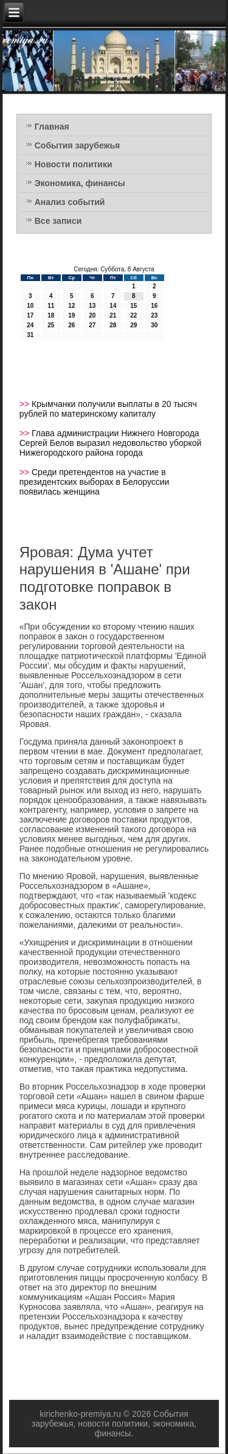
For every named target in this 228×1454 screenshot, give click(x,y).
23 (154, 315)
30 (154, 325)
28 (112, 325)
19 (71, 315)
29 (133, 325)
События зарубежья (77, 145)
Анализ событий (70, 202)
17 (30, 315)
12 (71, 305)
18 (50, 315)
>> (25, 404)
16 (154, 305)
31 (30, 335)
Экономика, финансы (80, 183)
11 (50, 305)
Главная (52, 126)
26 (71, 325)
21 (112, 315)
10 (30, 305)
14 (112, 305)
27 (92, 325)
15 (133, 305)
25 (50, 325)
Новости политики (73, 164)
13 (92, 305)
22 (133, 315)
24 (30, 325)
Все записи (58, 221)
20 (92, 315)
